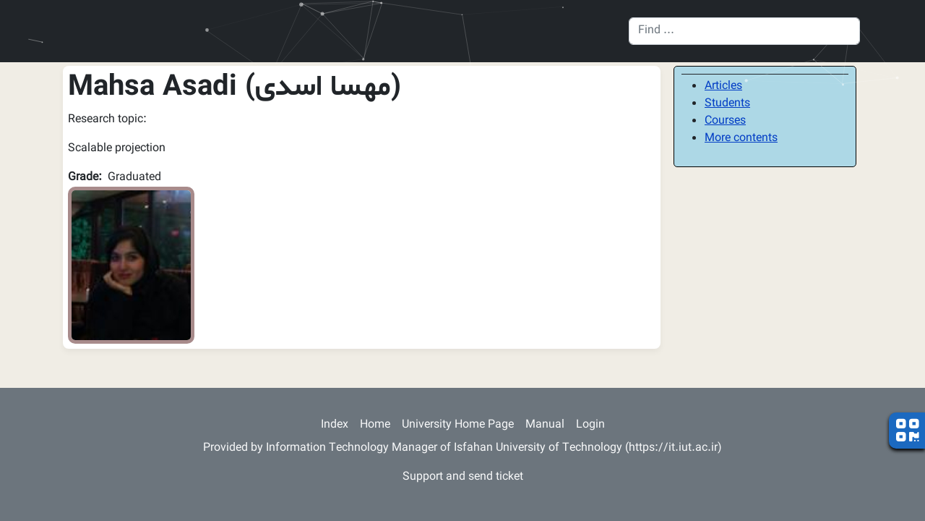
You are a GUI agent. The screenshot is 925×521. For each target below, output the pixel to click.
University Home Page (458, 425)
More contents (741, 139)
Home (375, 425)
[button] (131, 266)
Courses (725, 121)
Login (590, 425)
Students (727, 104)
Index (334, 425)
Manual (544, 425)
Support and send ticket (463, 477)
